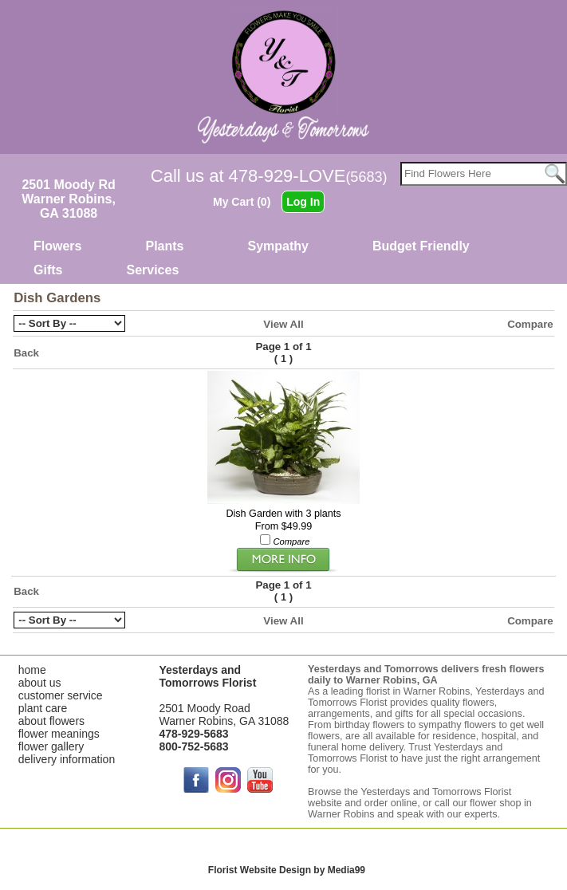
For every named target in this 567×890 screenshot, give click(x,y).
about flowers (51, 721)
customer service (60, 695)
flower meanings (59, 733)
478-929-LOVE (308, 176)
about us (39, 682)
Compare (530, 324)
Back (26, 353)
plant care (42, 708)
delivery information (66, 759)
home (32, 670)
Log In (303, 201)
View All (283, 324)
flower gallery (51, 746)
